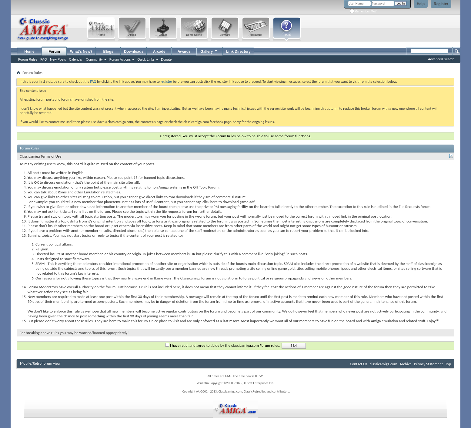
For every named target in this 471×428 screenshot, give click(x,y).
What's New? (81, 51)
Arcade (159, 51)
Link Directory (238, 51)
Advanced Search (441, 59)
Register (441, 4)
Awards (184, 51)
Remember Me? (363, 11)
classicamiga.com (383, 364)
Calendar (76, 59)
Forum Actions (120, 59)
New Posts (58, 59)
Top (448, 364)
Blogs (108, 51)
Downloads (133, 51)
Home (29, 51)
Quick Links (146, 59)
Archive (405, 364)
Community (94, 59)
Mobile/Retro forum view (40, 363)
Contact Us (358, 364)
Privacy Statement (428, 364)
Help (421, 4)
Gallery (209, 51)
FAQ (43, 59)
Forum (54, 51)
